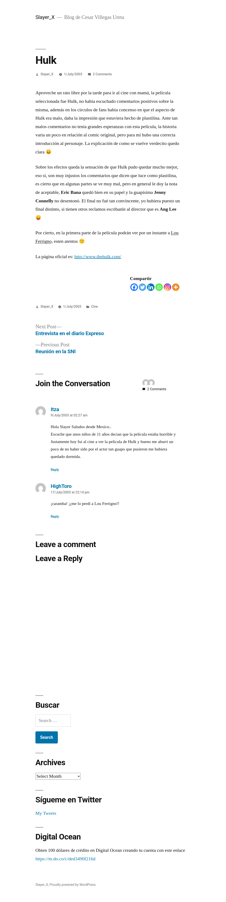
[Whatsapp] (159, 287)
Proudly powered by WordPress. (73, 885)
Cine (94, 306)
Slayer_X (45, 17)
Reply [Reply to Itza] (55, 470)
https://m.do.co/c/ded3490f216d (65, 859)
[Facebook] (134, 287)
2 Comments (102, 74)
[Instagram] (167, 287)
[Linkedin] (151, 287)
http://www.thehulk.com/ (97, 257)
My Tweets (45, 813)
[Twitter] (142, 287)
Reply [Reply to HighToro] (55, 517)
